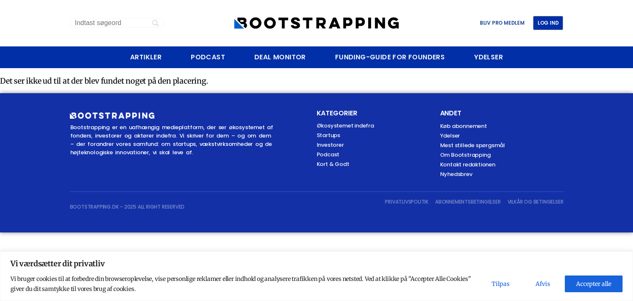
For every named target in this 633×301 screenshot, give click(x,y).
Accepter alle (593, 284)
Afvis (543, 284)
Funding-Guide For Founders (390, 57)
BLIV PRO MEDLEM (502, 23)
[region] (316, 276)
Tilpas (501, 284)
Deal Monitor (280, 57)
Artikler (145, 57)
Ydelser (488, 57)
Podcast (208, 57)
